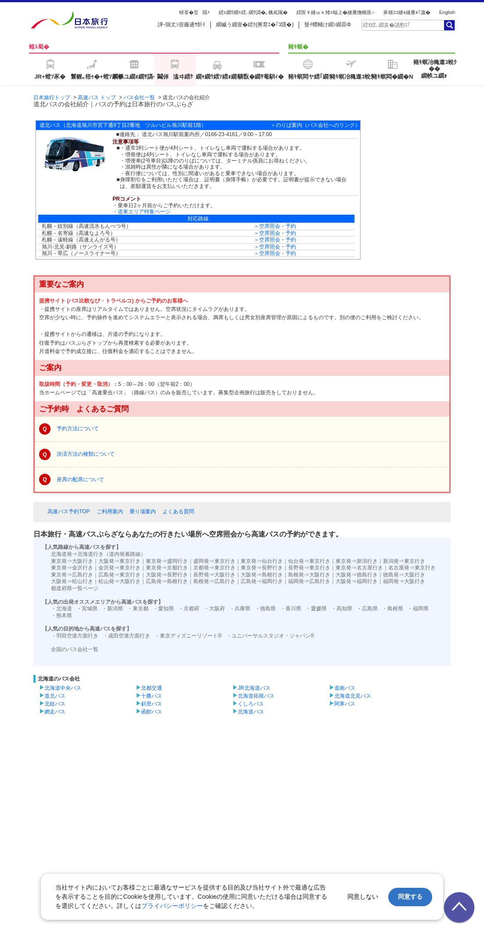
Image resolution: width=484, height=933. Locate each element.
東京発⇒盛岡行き (167, 561)
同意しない (362, 896)
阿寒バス (344, 704)
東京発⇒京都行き (167, 568)
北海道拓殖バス (256, 696)
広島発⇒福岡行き (262, 581)
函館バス (151, 712)
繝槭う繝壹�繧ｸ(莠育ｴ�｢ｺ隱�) (254, 25)
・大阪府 (214, 608)
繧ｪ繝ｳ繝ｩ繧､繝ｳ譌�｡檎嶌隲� (253, 12)
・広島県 (367, 608)
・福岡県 (418, 608)
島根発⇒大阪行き (309, 575)
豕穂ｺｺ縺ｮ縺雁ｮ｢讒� (406, 12)
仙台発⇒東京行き (309, 561)
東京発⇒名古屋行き (359, 568)
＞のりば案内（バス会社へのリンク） (315, 125)
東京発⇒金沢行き (72, 568)
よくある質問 (178, 511)
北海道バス (251, 712)
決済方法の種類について (86, 454)
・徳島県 (265, 608)
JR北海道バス (254, 688)
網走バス (54, 712)
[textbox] (402, 25)
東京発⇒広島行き (72, 575)
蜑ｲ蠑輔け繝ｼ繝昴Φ (327, 25)
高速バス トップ (97, 97)
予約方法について (78, 428)
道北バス (54, 696)
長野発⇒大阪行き (214, 575)
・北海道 (61, 608)
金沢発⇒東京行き (119, 568)
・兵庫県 (239, 608)
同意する (410, 896)
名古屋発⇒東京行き (412, 568)
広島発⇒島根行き (167, 581)
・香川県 (290, 608)
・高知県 (341, 608)
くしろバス (251, 704)
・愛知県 (163, 608)
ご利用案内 (110, 511)
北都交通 (151, 688)
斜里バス (151, 704)
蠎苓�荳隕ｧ (194, 12)
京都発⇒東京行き (214, 568)
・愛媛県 (316, 608)
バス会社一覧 (139, 97)
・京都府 (188, 608)
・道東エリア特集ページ (141, 212)
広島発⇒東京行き (119, 575)
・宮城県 (87, 608)
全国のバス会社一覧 (74, 649)
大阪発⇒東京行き (119, 561)
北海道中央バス (62, 688)
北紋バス (54, 704)
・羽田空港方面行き (74, 636)
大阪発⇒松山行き (72, 581)
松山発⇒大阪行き (119, 581)
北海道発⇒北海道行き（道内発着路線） (98, 554)
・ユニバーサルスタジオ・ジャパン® (270, 636)
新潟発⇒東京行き (404, 561)
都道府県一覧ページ (74, 588)
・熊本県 (61, 615)
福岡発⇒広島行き (309, 581)
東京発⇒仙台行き (262, 561)
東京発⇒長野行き (262, 568)
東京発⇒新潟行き (357, 561)
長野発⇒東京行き (309, 568)
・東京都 (137, 608)
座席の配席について (80, 479)
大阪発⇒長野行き (167, 575)
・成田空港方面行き (126, 636)
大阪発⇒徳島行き (357, 575)
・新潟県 (112, 608)
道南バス (344, 688)
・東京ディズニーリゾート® (188, 636)
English (447, 12)
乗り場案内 (143, 511)
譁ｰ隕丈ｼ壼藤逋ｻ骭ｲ (181, 25)
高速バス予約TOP (68, 511)
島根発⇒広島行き (214, 581)
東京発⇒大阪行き (72, 561)
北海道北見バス (352, 696)
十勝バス (151, 696)
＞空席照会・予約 (275, 226)
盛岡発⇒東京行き (214, 561)
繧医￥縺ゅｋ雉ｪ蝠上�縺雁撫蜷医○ (335, 12)
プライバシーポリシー (172, 905)
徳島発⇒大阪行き (404, 575)
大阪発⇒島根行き (262, 575)
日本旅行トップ (51, 97)
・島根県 (392, 608)
